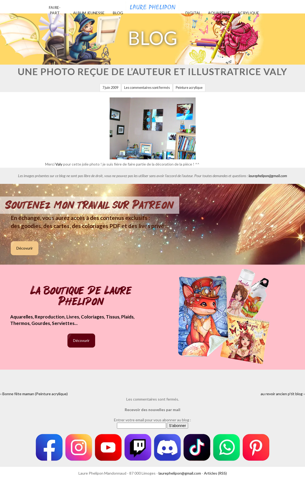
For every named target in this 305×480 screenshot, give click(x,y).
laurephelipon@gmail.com (268, 175)
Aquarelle (219, 12)
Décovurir (24, 248)
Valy (58, 164)
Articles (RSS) (215, 473)
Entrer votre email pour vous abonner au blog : (152, 420)
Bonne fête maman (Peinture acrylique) (35, 393)
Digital (193, 12)
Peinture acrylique (189, 88)
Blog (118, 12)
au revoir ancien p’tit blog (282, 393)
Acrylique (248, 12)
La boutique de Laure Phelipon (81, 296)
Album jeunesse (89, 12)
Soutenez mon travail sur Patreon (89, 205)
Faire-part (54, 10)
